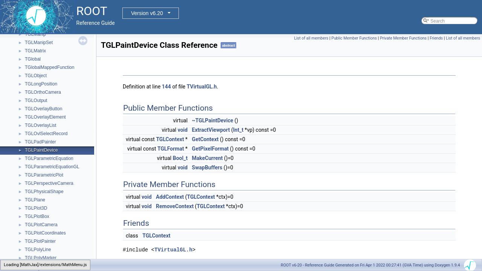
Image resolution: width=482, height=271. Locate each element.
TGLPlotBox (37, 216)
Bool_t (180, 158)
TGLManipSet (39, 42)
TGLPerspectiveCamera (49, 183)
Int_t (238, 130)
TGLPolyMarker (40, 257)
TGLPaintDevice (41, 150)
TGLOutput (36, 100)
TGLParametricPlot (44, 175)
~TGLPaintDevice (212, 120)
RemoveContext (175, 206)
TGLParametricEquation (49, 158)
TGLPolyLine (38, 249)
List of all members (311, 38)
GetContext (205, 139)
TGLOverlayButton (43, 108)
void (183, 130)
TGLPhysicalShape (44, 191)
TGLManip (35, 34)
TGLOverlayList (40, 125)
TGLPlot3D (36, 208)
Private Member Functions (403, 38)
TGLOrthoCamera (43, 92)
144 (166, 87)
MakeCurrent (207, 158)
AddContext (170, 197)
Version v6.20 (147, 13)
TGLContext (170, 139)
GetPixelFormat (210, 149)
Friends (436, 38)
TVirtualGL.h (202, 87)
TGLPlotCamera (41, 224)
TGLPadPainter (40, 142)
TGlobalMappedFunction (49, 67)
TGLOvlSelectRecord (46, 133)
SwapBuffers (207, 167)
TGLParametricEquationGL (52, 166)
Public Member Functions (354, 38)
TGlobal (33, 59)
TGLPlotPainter (40, 241)
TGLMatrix (35, 50)
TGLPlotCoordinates (45, 233)
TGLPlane (35, 199)
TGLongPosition (41, 84)
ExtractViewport (211, 130)
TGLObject (36, 75)
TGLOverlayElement (45, 117)
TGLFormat (170, 149)
